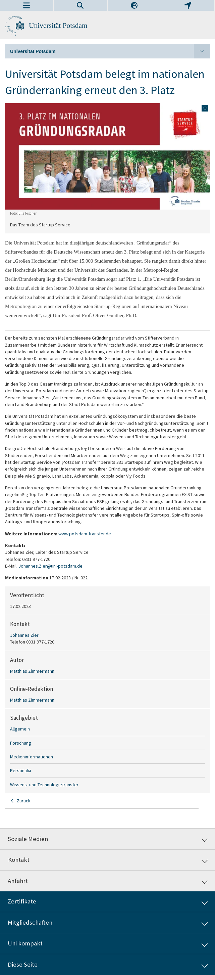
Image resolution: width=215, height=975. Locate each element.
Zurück (24, 800)
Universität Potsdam (58, 25)
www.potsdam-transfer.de (84, 534)
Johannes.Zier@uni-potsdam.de (50, 566)
